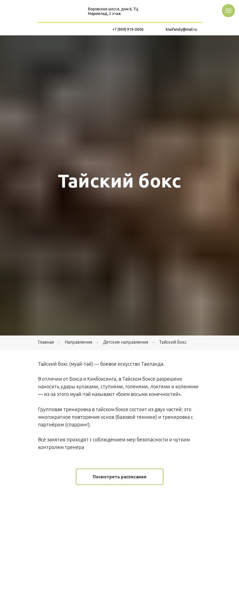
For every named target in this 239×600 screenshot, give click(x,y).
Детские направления (125, 342)
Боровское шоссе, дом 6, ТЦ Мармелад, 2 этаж (113, 11)
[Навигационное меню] (228, 11)
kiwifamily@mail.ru (181, 29)
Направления (78, 342)
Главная (46, 342)
